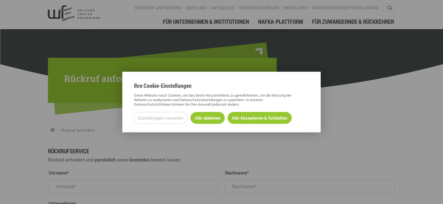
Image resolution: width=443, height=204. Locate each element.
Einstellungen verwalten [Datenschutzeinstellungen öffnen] (160, 118)
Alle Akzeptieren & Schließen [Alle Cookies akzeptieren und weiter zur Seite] (259, 118)
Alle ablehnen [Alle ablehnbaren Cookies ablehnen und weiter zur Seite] (208, 118)
